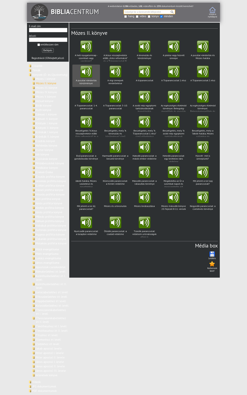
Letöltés (212, 255)
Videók (36, 382)
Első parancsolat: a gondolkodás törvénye (86, 151)
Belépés (47, 50)
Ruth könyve (43, 110)
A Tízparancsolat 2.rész (203, 76)
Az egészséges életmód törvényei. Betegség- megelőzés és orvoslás (174, 102)
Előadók (37, 66)
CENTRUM (65, 11)
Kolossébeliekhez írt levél (52, 305)
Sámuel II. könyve (47, 119)
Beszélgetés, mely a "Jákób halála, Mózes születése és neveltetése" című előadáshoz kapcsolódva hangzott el (203, 127)
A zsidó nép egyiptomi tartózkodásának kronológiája (144, 102)
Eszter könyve (44, 150)
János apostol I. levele (50, 362)
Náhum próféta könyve (50, 221)
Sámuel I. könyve (46, 114)
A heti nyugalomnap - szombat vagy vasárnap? (86, 51)
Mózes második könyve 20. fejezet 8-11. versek (174, 202)
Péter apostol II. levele (50, 357)
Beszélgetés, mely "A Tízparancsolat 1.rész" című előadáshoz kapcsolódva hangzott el (144, 127)
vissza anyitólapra (212, 12)
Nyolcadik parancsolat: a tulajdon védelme (86, 227)
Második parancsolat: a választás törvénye (144, 177)
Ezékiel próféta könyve (50, 185)
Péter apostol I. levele (50, 353)
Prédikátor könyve (47, 168)
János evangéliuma (47, 262)
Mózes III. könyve (46, 88)
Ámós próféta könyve (49, 203)
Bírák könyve (44, 105)
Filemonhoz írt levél (48, 339)
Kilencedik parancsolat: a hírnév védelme (115, 177)
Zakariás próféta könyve (51, 239)
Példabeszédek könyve (50, 163)
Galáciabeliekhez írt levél (52, 292)
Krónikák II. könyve (47, 136)
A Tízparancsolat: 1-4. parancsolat (86, 101)
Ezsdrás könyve (45, 141)
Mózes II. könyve (46, 83)
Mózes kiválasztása (144, 202)
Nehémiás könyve (46, 145)
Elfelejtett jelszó (55, 58)
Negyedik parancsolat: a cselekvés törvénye (203, 202)
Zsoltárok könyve (47, 159)
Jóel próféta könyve (48, 199)
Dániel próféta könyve (49, 190)
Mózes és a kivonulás (115, 202)
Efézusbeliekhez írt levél (51, 297)
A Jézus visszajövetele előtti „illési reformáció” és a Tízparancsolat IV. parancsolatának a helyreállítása (115, 51)
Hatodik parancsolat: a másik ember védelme (144, 151)
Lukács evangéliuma (48, 258)
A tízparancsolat (144, 76)
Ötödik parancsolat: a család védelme (115, 227)
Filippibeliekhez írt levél (51, 301)
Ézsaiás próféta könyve (50, 176)
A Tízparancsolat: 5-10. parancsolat (115, 101)
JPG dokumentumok (44, 386)
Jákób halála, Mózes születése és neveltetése (86, 177)
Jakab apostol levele (49, 348)
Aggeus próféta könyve (50, 234)
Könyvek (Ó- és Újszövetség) (50, 75)
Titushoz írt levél (47, 335)
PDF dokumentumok (44, 391)
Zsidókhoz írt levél (47, 344)
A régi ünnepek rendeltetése (115, 76)
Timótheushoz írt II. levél (52, 331)
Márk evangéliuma (47, 254)
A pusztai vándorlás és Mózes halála (203, 51)
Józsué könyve (44, 101)
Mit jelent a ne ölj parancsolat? (86, 202)
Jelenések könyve (47, 375)
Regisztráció (38, 58)
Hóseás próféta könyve (50, 194)
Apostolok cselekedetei (50, 267)
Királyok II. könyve (47, 128)
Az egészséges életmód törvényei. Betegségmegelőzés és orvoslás (203, 102)
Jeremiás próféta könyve (51, 181)
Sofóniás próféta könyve (51, 230)
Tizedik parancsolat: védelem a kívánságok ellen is (144, 227)
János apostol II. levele (50, 366)
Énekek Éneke (44, 172)
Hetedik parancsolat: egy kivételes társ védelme (174, 152)
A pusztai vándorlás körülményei (86, 76)
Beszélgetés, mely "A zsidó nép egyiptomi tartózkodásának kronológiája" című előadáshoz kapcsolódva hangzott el (174, 127)
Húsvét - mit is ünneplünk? (203, 151)
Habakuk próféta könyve (51, 225)
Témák (36, 70)
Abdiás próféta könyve (50, 208)
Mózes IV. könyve (46, 92)
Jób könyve (42, 154)
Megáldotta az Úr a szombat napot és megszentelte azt (174, 177)
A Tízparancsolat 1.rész (174, 76)
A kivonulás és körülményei (144, 51)
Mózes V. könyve (46, 96)
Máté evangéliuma (47, 249)
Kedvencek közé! (212, 266)
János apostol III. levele (51, 371)
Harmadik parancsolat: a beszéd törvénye (115, 151)
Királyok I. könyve (47, 123)
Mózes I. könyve (45, 79)
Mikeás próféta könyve (50, 216)
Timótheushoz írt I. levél (51, 326)
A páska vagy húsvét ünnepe (174, 51)
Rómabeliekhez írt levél (50, 271)
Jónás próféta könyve (49, 212)
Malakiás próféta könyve (51, 243)
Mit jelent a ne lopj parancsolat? (203, 177)
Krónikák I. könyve (47, 132)
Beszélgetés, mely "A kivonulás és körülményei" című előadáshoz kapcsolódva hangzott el (115, 127)
